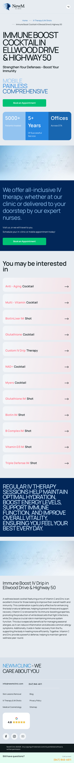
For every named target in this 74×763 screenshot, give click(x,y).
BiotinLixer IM (37, 318)
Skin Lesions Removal (12, 694)
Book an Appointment (24, 102)
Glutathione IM (37, 399)
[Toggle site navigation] (68, 7)
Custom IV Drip (37, 350)
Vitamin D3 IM (37, 447)
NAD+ (37, 366)
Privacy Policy (35, 700)
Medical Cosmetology (12, 707)
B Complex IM (37, 431)
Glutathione (37, 334)
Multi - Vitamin (37, 302)
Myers (37, 382)
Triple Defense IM (37, 463)
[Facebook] (6, 736)
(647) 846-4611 (62, 759)
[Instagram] (14, 736)
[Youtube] (23, 736)
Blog (31, 694)
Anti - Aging (37, 286)
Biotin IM (37, 415)
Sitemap (33, 707)
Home (25, 20)
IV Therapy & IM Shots (42, 20)
